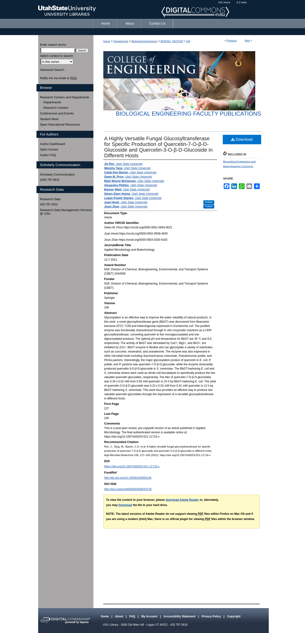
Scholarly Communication (57, 174)
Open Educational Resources (60, 124)
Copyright (234, 616)
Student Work (49, 119)
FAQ (132, 616)
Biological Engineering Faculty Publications (188, 113)
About (119, 616)
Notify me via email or (58, 78)
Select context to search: (57, 56)
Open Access (49, 149)
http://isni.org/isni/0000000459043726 (128, 489)
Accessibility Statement (180, 616)
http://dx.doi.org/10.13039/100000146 (128, 477)
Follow (209, 202)
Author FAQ (48, 155)
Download (242, 139)
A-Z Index (242, 2)
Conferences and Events (57, 113)
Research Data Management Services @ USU (66, 212)
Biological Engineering (144, 41)
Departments (121, 41)
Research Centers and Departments (64, 97)
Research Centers (56, 107)
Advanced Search (52, 70)
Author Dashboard (52, 144)
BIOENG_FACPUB (172, 41)
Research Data (50, 199)
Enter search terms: (53, 44)
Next (247, 40)
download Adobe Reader (182, 500)
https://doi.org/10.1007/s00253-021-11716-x (132, 466)
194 (188, 41)
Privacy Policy (212, 616)
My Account (149, 616)
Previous (232, 40)
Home (106, 41)
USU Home (224, 2)
